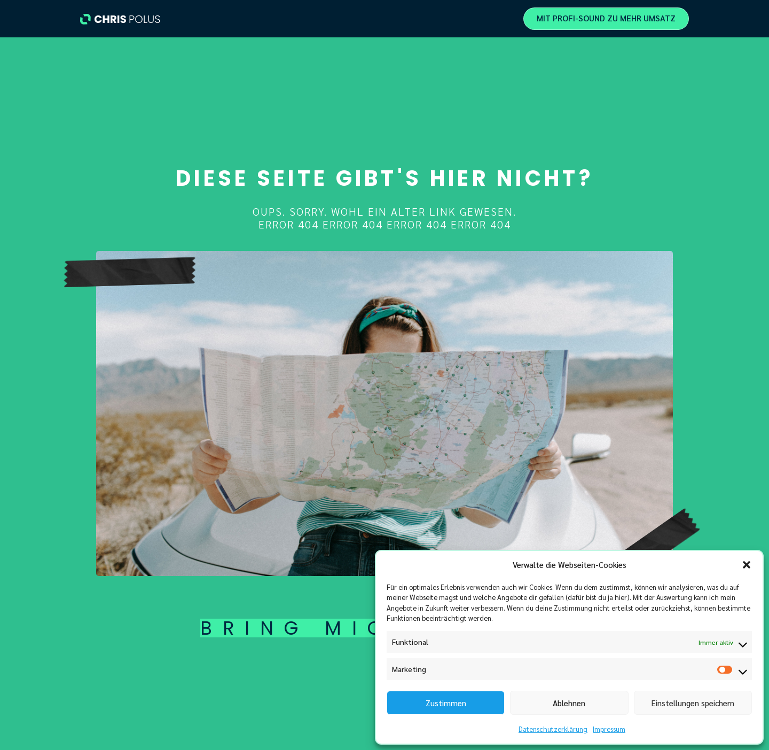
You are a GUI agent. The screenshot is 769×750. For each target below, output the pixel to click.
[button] (746, 564)
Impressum (609, 728)
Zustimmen (446, 703)
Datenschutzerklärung (553, 728)
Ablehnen (569, 703)
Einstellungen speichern (693, 703)
